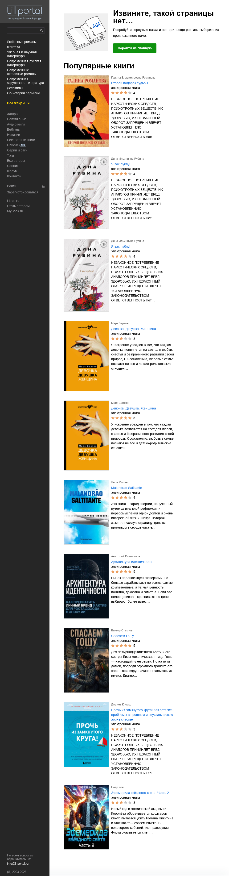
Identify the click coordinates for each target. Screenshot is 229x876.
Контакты (14, 176)
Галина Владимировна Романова (133, 77)
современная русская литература (24, 63)
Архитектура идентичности (131, 562)
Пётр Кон (117, 787)
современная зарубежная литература (25, 81)
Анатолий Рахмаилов (125, 556)
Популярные (17, 119)
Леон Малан (119, 482)
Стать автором (18, 206)
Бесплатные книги (21, 140)
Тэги (10, 155)
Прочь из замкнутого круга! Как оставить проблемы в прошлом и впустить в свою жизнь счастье (142, 714)
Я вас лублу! (120, 164)
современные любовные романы (21, 72)
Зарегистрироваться (22, 192)
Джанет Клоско (121, 704)
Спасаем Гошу (122, 636)
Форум (12, 171)
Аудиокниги (16, 124)
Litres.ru (13, 201)
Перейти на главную (135, 48)
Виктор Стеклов (121, 630)
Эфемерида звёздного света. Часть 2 (140, 793)
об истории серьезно (23, 93)
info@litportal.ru (18, 863)
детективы (15, 88)
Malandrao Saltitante (126, 488)
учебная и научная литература (22, 54)
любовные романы (22, 42)
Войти (11, 186)
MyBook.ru (15, 211)
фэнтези (13, 47)
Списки (12, 145)
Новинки (13, 135)
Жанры (12, 114)
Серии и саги (17, 150)
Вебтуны (13, 129)
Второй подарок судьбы (129, 83)
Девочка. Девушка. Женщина (133, 329)
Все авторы (16, 161)
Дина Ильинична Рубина (127, 158)
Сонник (12, 166)
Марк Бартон (120, 323)
